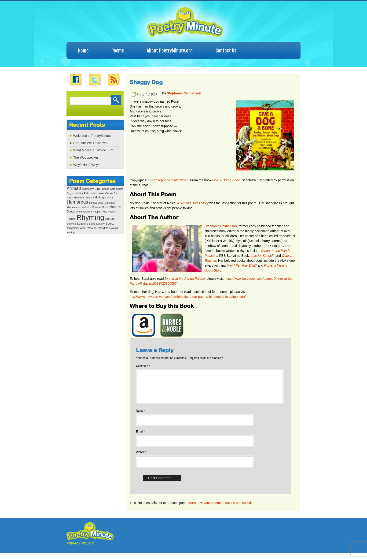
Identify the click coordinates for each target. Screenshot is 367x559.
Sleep (92, 224)
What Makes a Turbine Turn (93, 150)
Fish (86, 193)
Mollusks (86, 207)
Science (71, 223)
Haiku (70, 197)
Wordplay (104, 227)
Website (141, 457)
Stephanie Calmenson (184, 93)
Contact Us (226, 51)
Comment (143, 366)
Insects (93, 202)
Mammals (109, 202)
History (90, 197)
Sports (110, 223)
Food (93, 193)
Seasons (82, 223)
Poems (117, 51)
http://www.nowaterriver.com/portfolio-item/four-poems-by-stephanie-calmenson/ (188, 296)
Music (105, 207)
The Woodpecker (85, 157)
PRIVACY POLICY (80, 549)
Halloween (79, 197)
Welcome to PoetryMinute (92, 136)
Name (140, 416)
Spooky (100, 223)
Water (83, 228)
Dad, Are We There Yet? (90, 143)
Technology (73, 228)
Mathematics (74, 207)
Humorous (77, 202)
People (97, 211)
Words (114, 228)
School (109, 218)
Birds (98, 188)
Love (100, 202)
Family (78, 193)
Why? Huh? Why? (86, 165)
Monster (96, 207)
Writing (71, 232)
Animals (74, 188)
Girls (116, 193)
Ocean (71, 211)
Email (140, 437)
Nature (115, 207)
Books (105, 189)
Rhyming (90, 217)
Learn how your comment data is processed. (219, 508)
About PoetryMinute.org (170, 51)
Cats (112, 189)
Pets (104, 211)
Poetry (111, 211)
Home (83, 51)
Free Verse (105, 193)
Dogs (70, 193)
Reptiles (71, 219)
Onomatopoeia (84, 211)
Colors (119, 189)
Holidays (100, 197)
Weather (92, 228)
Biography (88, 188)
